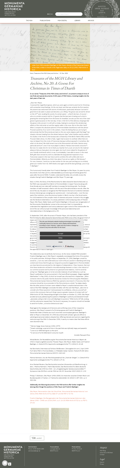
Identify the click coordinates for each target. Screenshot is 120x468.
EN (48, 14)
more (60, 242)
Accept (60, 234)
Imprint (102, 462)
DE (52, 14)
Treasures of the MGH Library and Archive (46, 73)
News (31, 73)
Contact (102, 454)
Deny (60, 238)
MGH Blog (103, 450)
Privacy (102, 464)
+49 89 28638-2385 (38, 449)
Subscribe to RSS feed (106, 452)
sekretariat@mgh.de (34, 451)
